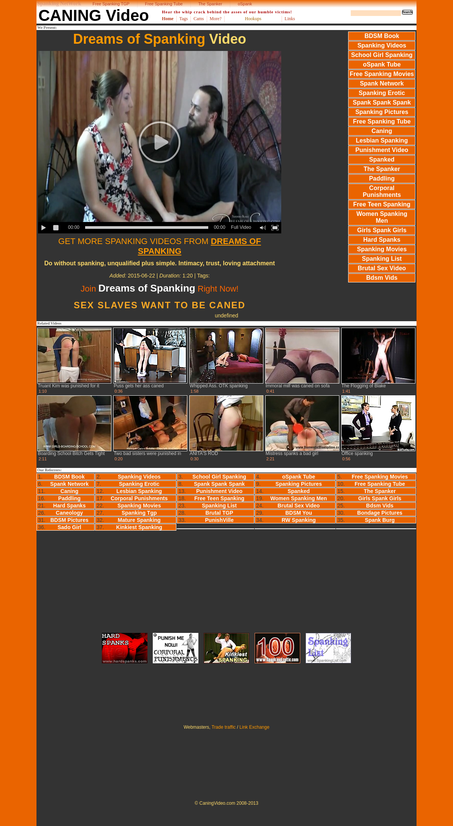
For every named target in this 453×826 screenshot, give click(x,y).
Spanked (381, 159)
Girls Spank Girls (382, 230)
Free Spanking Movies (382, 74)
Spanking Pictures (382, 112)
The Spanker (210, 4)
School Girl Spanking (382, 55)
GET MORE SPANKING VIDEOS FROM (159, 246)
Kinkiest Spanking (139, 527)
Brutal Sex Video (382, 268)
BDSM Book (381, 36)
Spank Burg (380, 520)
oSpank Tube (382, 64)
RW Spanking (299, 520)
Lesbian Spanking (382, 140)
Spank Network (382, 83)
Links (290, 18)
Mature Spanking (139, 520)
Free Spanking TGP (111, 4)
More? (216, 18)
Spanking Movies (382, 249)
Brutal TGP (219, 513)
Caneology (69, 513)
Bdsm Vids (382, 277)
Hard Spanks (382, 239)
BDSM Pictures (69, 520)
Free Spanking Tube (164, 4)
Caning (382, 131)
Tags (183, 18)
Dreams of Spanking (139, 39)
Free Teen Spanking (381, 204)
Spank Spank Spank (382, 102)
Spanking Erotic (382, 93)
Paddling (382, 178)
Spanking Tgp (139, 513)
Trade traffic (224, 727)
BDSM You (298, 513)
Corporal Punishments (382, 191)
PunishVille (219, 520)
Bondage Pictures (379, 513)
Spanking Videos (381, 45)
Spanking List (382, 258)
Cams (198, 18)
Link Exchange (254, 727)
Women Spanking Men (381, 217)
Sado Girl (69, 527)
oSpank (245, 4)
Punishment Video (381, 150)
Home (168, 18)
